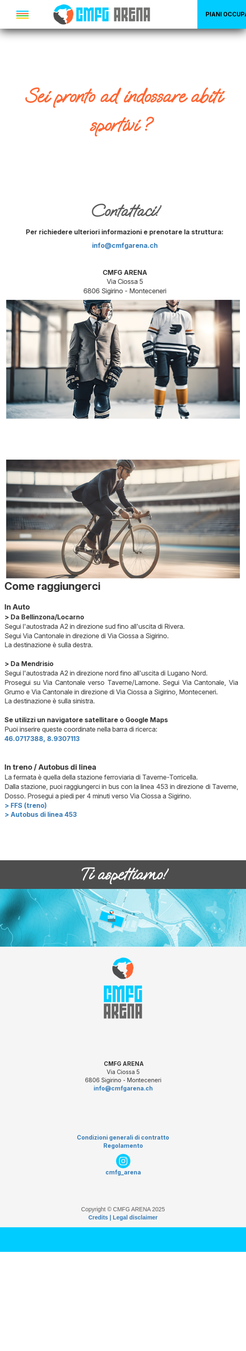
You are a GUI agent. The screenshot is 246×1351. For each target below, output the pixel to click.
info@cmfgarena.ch (88, 245)
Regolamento (123, 1182)
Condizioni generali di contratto (123, 1173)
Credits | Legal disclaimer (123, 1254)
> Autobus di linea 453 (77, 814)
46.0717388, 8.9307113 (78, 738)
